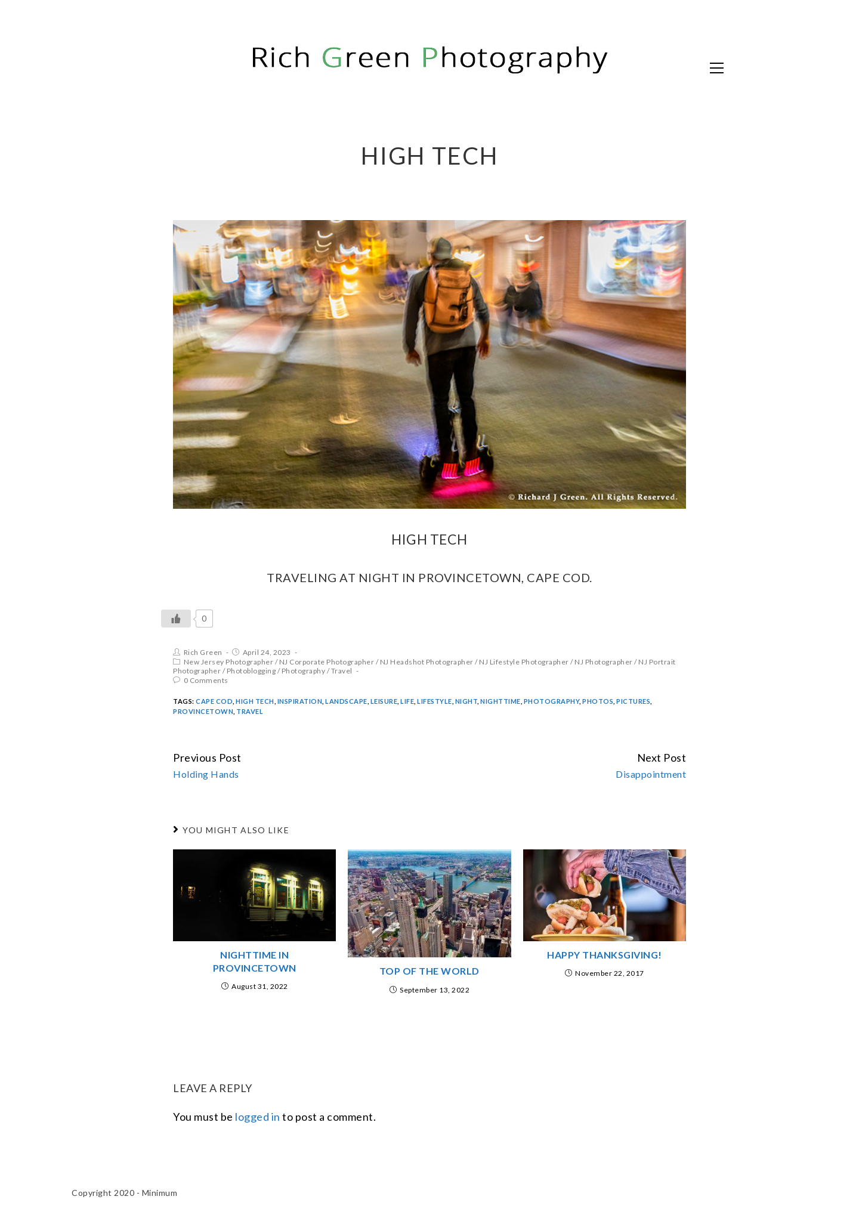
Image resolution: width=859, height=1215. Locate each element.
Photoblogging (251, 670)
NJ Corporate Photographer (327, 661)
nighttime (500, 701)
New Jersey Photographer (229, 661)
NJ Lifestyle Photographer (524, 661)
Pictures (633, 701)
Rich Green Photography (200, 67)
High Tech (255, 701)
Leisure (384, 701)
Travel (342, 670)
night (466, 701)
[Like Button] (176, 618)
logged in (257, 1116)
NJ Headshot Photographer (427, 661)
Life (407, 701)
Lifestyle (434, 701)
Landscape (346, 701)
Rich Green (203, 652)
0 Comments (206, 680)
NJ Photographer (603, 661)
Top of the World (429, 970)
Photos (597, 701)
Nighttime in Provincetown (254, 961)
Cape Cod (214, 701)
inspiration (300, 701)
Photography (304, 670)
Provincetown (203, 711)
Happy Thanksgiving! (604, 954)
